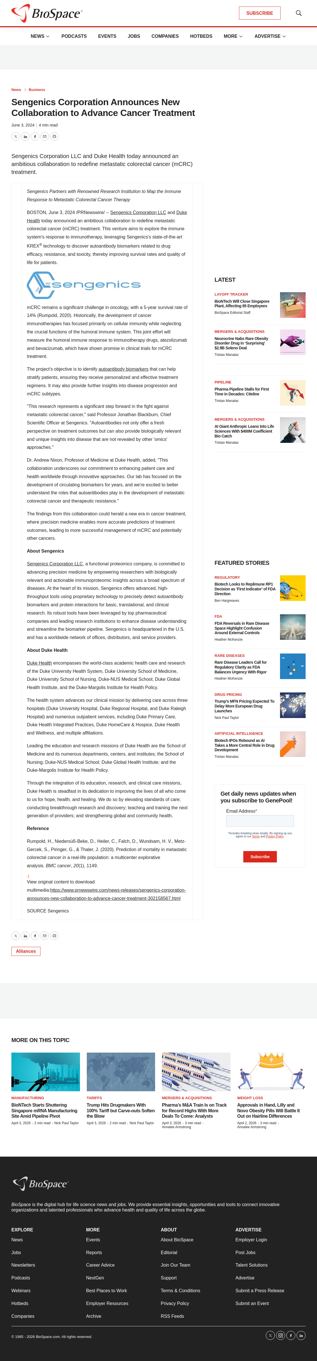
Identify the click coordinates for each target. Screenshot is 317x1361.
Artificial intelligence (239, 733)
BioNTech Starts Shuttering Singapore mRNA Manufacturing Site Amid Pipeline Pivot (44, 1110)
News (37, 36)
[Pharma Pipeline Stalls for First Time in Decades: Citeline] (293, 393)
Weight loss (250, 1098)
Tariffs (94, 1098)
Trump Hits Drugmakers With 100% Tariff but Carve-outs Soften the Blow (121, 1110)
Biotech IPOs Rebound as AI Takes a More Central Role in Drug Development (244, 745)
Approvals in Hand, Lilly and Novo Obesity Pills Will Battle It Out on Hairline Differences (268, 1110)
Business (37, 90)
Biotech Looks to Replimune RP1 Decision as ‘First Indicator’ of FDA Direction (245, 589)
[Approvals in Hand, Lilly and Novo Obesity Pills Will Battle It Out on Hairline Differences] (271, 1072)
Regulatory (227, 577)
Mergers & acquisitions (240, 331)
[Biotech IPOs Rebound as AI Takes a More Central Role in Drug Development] (293, 744)
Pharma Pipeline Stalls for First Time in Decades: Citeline (242, 391)
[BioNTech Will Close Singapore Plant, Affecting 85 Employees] (293, 305)
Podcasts (74, 36)
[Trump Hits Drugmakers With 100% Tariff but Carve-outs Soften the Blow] (121, 1072)
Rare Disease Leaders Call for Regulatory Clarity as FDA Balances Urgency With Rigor (241, 667)
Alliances (26, 951)
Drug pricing (228, 694)
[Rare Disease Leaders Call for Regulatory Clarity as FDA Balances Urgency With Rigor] (293, 666)
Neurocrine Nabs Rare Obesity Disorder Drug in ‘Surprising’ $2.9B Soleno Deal (241, 343)
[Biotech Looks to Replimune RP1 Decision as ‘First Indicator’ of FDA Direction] (293, 588)
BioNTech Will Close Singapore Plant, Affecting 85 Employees (242, 303)
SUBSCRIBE (259, 13)
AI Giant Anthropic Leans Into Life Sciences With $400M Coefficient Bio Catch (244, 431)
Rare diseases (230, 655)
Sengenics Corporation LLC (138, 212)
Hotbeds (201, 36)
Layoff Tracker (231, 294)
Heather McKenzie (229, 640)
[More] (48, 36)
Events (107, 36)
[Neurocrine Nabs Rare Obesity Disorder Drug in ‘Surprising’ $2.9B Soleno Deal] (293, 342)
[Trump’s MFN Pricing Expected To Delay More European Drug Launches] (293, 705)
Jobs (134, 36)
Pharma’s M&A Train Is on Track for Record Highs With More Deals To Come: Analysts (194, 1110)
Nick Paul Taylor (227, 718)
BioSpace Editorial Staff (232, 313)
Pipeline (223, 382)
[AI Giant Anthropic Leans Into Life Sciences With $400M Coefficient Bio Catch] (293, 430)
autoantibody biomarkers (124, 369)
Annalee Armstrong (176, 1127)
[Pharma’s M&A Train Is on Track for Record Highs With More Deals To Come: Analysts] (196, 1072)
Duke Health (39, 663)
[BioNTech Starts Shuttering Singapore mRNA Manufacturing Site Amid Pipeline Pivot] (45, 1072)
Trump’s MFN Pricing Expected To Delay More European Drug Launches (244, 706)
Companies (165, 36)
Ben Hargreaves (227, 601)
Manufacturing (27, 1098)
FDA (218, 616)
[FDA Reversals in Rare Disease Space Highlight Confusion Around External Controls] (293, 627)
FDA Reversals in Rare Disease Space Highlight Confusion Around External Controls (242, 628)
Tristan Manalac (227, 355)
